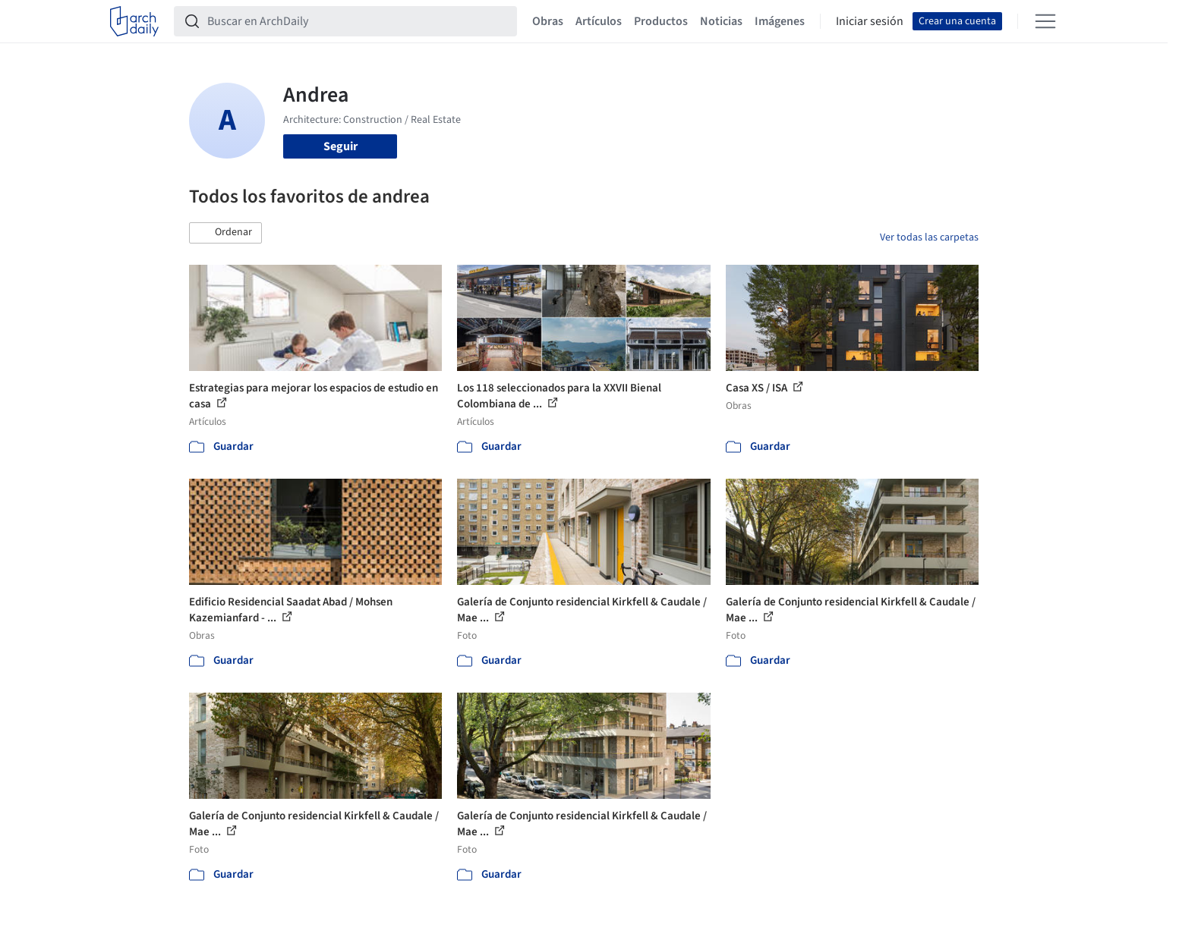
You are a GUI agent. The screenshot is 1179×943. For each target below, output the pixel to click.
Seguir (340, 146)
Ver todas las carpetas (929, 237)
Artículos (598, 21)
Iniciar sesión (869, 21)
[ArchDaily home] (134, 21)
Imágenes (780, 21)
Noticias (721, 21)
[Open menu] (1045, 21)
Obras (547, 21)
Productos (661, 21)
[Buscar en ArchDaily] (357, 21)
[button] (225, 233)
